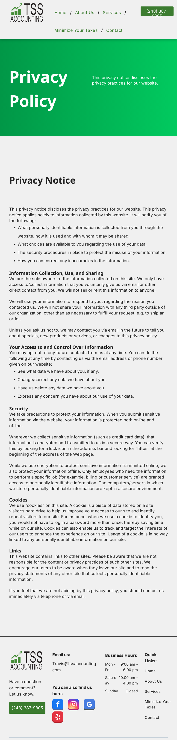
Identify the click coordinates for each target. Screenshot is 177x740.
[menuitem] (61, 12)
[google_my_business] (89, 705)
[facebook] (57, 705)
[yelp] (57, 717)
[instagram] (73, 705)
